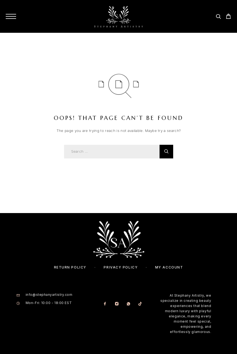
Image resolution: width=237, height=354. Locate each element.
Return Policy (70, 267)
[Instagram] (116, 304)
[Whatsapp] (128, 304)
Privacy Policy (121, 267)
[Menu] (11, 16)
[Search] (218, 17)
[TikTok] (140, 304)
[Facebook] (105, 304)
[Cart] (228, 17)
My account (169, 267)
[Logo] (118, 16)
